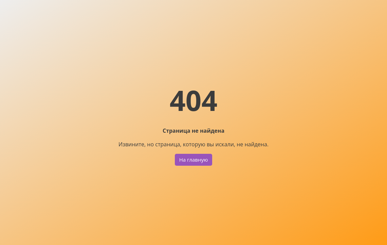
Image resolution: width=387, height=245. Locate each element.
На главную (193, 159)
